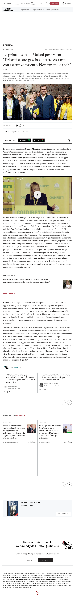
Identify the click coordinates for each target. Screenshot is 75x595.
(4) (44, 389)
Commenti (7, 125)
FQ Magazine (33, 3)
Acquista (63, 514)
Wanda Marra (44, 442)
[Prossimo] (69, 402)
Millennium (27, 3)
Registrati (46, 560)
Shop (40, 3)
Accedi (29, 560)
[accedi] (66, 3)
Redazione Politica (10, 442)
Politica (8, 45)
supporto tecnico (18, 587)
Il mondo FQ (46, 3)
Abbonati (54, 3)
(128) (33, 442)
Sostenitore (12, 386)
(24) (69, 442)
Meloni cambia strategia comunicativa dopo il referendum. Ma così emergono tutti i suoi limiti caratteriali (20, 378)
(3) (8, 392)
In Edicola (17, 3)
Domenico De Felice (51, 383)
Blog (22, 3)
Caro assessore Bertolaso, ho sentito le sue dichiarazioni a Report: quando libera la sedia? (56, 377)
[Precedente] (63, 402)
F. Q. (5, 70)
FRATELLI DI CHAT (30, 502)
